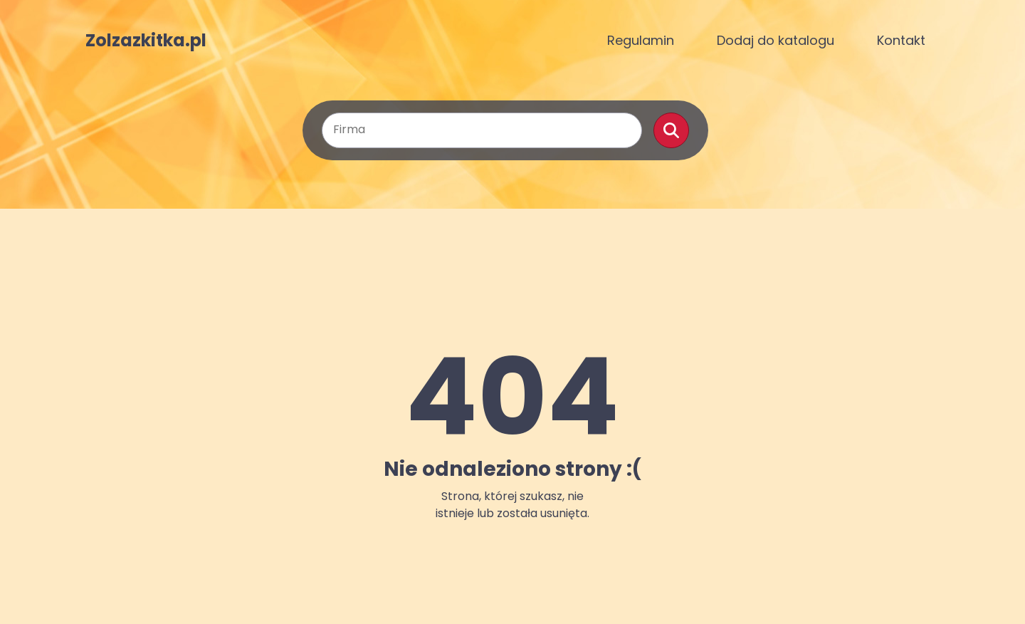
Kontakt (901, 40)
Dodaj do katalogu (775, 40)
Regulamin (640, 40)
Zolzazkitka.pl (145, 40)
